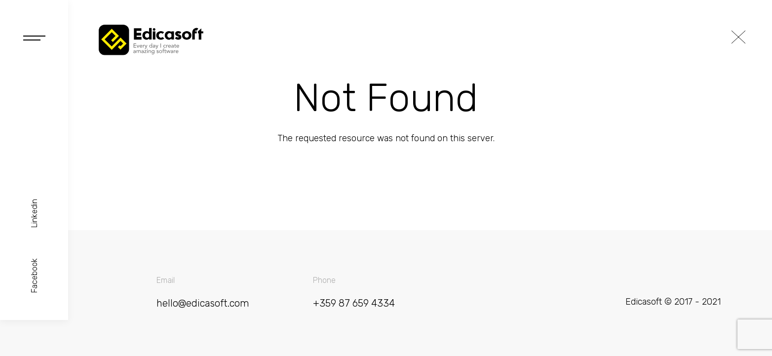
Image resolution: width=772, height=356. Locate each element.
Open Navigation (34, 38)
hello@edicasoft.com (202, 303)
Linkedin (34, 213)
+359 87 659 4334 (354, 303)
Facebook (34, 275)
